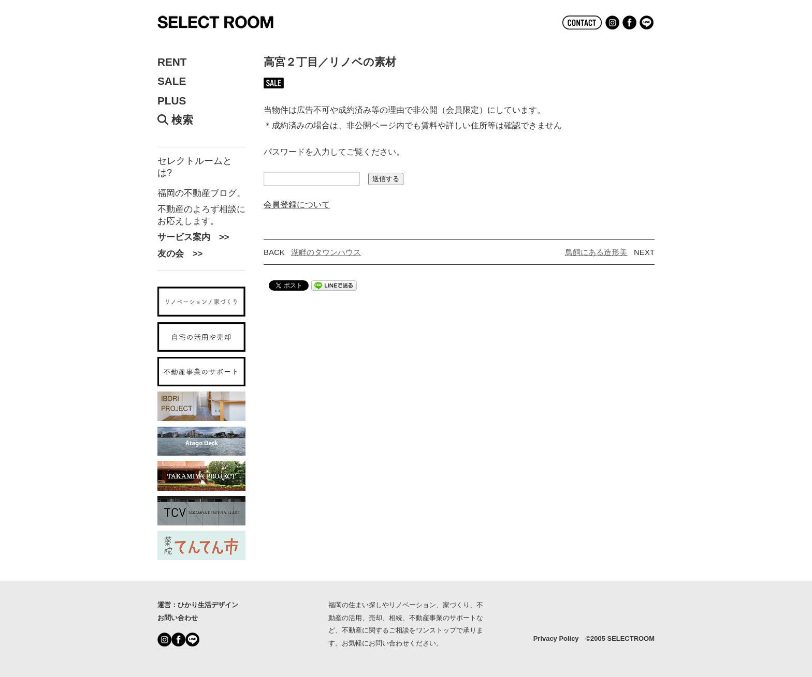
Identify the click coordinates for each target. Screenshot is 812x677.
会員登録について (297, 204)
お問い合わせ (177, 618)
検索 (175, 120)
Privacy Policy (556, 638)
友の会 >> (179, 253)
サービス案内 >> (193, 237)
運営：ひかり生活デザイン (197, 605)
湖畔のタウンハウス (326, 252)
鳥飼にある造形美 (596, 252)
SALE (171, 81)
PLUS (171, 101)
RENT (172, 62)
